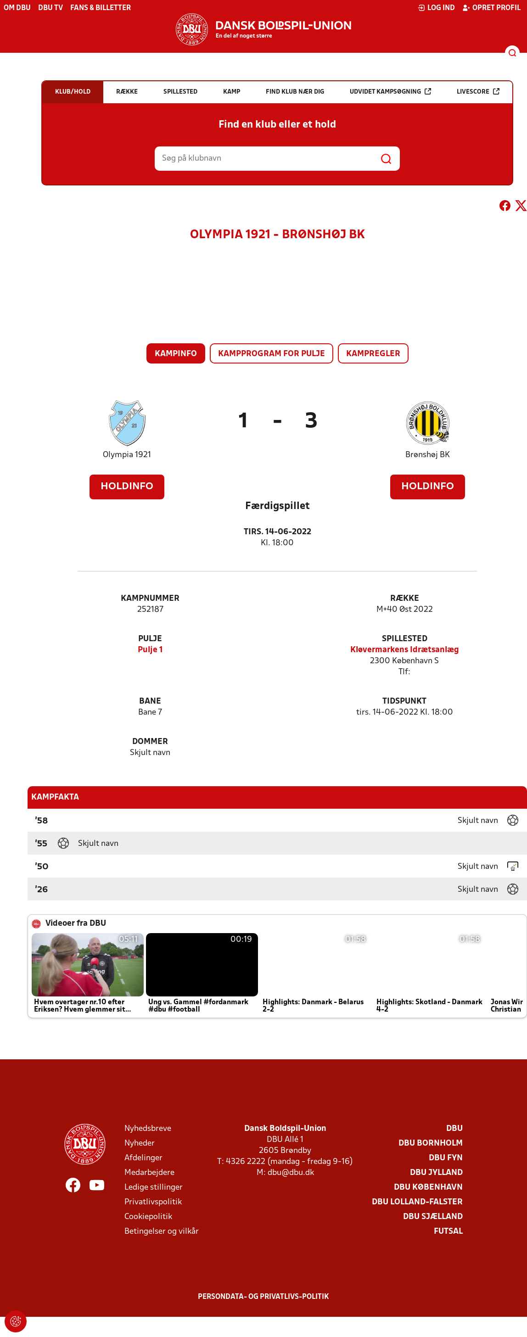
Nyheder (139, 1143)
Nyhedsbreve (147, 1129)
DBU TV (50, 8)
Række (404, 599)
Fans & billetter (100, 8)
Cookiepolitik (148, 1217)
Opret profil (491, 8)
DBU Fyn (446, 1158)
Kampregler (373, 354)
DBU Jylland (436, 1173)
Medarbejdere (149, 1173)
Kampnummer (150, 599)
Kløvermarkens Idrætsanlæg (404, 650)
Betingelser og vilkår (161, 1232)
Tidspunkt (404, 701)
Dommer (150, 742)
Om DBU (17, 8)
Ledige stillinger (153, 1188)
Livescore (478, 91)
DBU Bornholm (430, 1143)
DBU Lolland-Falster (417, 1202)
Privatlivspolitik (153, 1202)
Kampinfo (176, 354)
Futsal (448, 1232)
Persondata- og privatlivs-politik (263, 1297)
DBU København (428, 1188)
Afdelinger (143, 1158)
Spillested (404, 639)
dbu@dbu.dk (291, 1173)
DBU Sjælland (433, 1217)
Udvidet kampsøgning (390, 91)
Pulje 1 (150, 650)
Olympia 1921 (127, 455)
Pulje (150, 639)
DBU (454, 1129)
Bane (150, 701)
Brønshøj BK (427, 455)
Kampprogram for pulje (271, 354)
